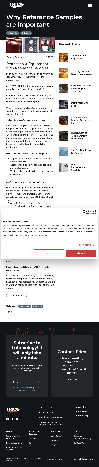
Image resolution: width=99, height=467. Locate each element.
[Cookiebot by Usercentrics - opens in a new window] (84, 212)
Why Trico (56, 436)
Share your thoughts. (27, 390)
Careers (54, 440)
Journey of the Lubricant (13, 437)
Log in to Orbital (81, 407)
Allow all (81, 253)
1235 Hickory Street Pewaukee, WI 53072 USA (49, 423)
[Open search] (83, 5)
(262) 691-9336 (44, 407)
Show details (85, 245)
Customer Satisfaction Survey (82, 437)
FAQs (53, 445)
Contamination (12, 33)
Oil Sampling (26, 33)
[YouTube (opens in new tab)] (17, 419)
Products (33, 438)
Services (32, 443)
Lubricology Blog (14, 443)
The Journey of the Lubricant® (32, 191)
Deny (49, 253)
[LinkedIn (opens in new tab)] (12, 419)
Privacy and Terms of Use (57, 459)
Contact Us (16, 295)
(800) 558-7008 (44, 412)
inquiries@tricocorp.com (49, 417)
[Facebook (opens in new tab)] (7, 419)
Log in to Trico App (82, 416)
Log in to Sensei (81, 411)
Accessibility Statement (83, 459)
